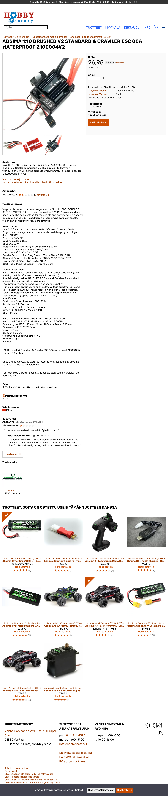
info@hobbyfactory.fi (73, 744)
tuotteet (94, 27)
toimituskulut (120, 63)
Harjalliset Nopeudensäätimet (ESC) (90, 36)
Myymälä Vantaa (98, 94)
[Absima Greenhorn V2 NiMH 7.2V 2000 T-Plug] (21, 543)
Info (147, 27)
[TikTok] (159, 726)
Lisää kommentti (13, 454)
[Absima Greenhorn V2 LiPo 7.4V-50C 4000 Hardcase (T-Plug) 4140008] (21, 608)
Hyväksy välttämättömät (101, 790)
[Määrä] (94, 78)
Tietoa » (79, 790)
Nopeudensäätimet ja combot (50, 36)
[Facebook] (145, 726)
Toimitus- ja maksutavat (17, 768)
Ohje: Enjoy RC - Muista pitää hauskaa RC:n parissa (31, 779)
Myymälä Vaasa (97, 90)
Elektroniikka (23, 36)
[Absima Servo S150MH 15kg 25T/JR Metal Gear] (63, 673)
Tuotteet (8, 36)
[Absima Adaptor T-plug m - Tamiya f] (63, 543)
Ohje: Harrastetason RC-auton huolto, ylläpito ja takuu (32, 782)
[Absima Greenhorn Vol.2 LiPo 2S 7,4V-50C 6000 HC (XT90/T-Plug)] (146, 608)
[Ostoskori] (156, 29)
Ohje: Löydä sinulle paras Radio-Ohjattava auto (29, 774)
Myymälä (112, 27)
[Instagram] (152, 726)
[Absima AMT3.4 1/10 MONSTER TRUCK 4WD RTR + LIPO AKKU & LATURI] (104, 608)
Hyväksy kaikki (124, 790)
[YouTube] (160, 733)
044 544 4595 (75, 735)
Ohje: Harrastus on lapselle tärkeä (22, 777)
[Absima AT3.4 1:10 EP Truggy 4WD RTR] (63, 608)
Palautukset (11, 771)
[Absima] (12, 483)
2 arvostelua (42, 194)
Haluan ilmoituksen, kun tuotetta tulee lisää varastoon (32, 182)
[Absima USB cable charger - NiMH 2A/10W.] (146, 543)
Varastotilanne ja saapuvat (17, 179)
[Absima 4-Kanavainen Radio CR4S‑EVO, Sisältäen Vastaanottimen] (104, 543)
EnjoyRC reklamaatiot (74, 757)
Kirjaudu (132, 27)
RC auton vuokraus (72, 761)
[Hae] (26, 27)
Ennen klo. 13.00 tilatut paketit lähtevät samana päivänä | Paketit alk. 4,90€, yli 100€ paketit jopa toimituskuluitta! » (84, 2)
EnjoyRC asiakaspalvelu (75, 753)
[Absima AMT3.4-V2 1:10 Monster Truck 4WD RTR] (21, 673)
